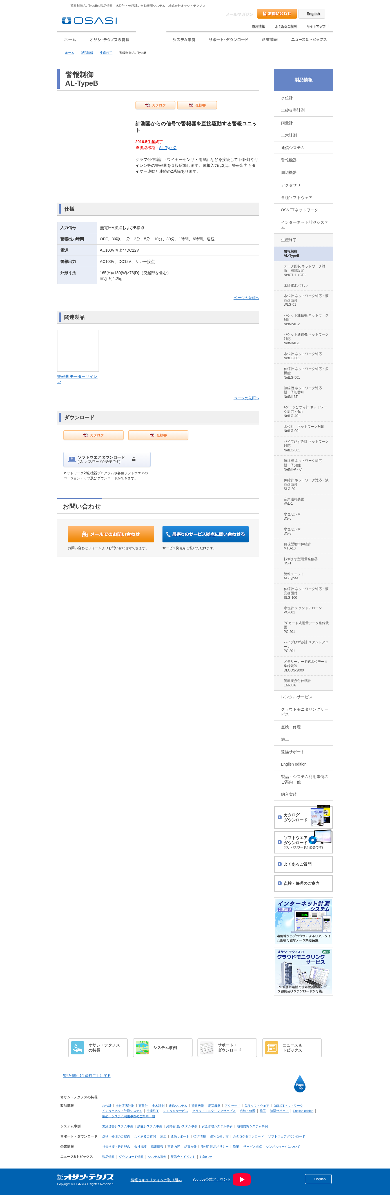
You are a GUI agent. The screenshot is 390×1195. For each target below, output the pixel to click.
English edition (294, 764)
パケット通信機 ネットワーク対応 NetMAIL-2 (306, 319)
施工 (285, 739)
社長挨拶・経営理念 (116, 1146)
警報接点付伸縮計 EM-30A (297, 683)
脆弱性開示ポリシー (215, 1146)
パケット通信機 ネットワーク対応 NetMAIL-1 (306, 338)
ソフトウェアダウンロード (286, 1136)
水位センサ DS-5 (292, 516)
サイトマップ (316, 26)
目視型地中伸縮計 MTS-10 (297, 546)
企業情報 (67, 1147)
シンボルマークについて (283, 1146)
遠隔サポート (293, 752)
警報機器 (289, 160)
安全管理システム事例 (217, 1126)
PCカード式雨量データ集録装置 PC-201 (306, 627)
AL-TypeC (168, 147)
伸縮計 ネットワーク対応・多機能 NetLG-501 (306, 373)
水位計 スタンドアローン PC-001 (303, 610)
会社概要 (140, 1146)
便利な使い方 (219, 1136)
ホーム (69, 52)
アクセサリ (291, 185)
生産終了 (106, 52)
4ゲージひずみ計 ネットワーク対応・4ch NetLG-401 (305, 411)
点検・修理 (291, 727)
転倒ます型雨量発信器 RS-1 (301, 561)
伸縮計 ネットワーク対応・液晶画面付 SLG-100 (306, 593)
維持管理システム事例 (181, 1126)
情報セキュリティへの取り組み (156, 1180)
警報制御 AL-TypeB (291, 253)
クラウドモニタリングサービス (304, 712)
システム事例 (70, 1126)
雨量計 (287, 123)
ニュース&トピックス (76, 1157)
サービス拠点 (252, 1146)
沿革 (236, 1146)
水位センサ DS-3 (292, 531)
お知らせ (206, 1156)
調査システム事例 (149, 1126)
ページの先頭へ (246, 298)
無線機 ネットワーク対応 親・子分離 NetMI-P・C (304, 465)
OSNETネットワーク (299, 210)
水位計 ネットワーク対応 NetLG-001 (303, 356)
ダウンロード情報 (131, 1156)
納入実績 (289, 794)
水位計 (287, 98)
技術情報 (199, 1136)
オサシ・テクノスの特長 (78, 1097)
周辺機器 (289, 172)
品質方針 (190, 1146)
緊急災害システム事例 (117, 1126)
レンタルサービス (297, 697)
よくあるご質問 (286, 26)
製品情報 (87, 52)
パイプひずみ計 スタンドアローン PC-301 (306, 646)
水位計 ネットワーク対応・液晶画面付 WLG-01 (306, 300)
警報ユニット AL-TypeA (294, 576)
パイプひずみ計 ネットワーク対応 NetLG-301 (306, 446)
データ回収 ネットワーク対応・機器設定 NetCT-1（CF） (304, 270)
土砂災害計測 (293, 110)
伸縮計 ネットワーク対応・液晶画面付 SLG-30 (306, 484)
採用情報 (258, 26)
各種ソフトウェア (297, 197)
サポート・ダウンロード (78, 1136)
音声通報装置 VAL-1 (294, 501)
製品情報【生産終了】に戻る (87, 1076)
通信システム (293, 147)
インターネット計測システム (304, 225)
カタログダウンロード (248, 1136)
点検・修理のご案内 (116, 1136)
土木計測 (289, 135)
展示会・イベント (183, 1156)
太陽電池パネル (295, 285)
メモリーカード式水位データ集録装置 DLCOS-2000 (306, 666)
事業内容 (174, 1146)
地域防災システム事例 (252, 1126)
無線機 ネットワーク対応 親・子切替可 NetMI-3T (304, 392)
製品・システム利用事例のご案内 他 (304, 779)
